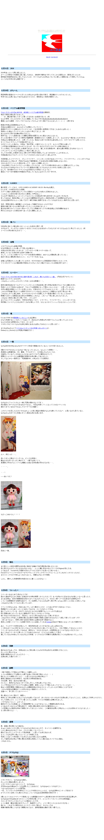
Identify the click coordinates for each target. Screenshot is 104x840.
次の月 (56, 57)
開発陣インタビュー (21, 318)
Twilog (48, 622)
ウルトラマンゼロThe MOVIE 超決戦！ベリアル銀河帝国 (22, 112)
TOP (52, 57)
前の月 (48, 57)
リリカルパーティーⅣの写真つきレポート (31, 328)
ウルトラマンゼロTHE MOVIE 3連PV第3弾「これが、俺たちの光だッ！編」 (28, 277)
